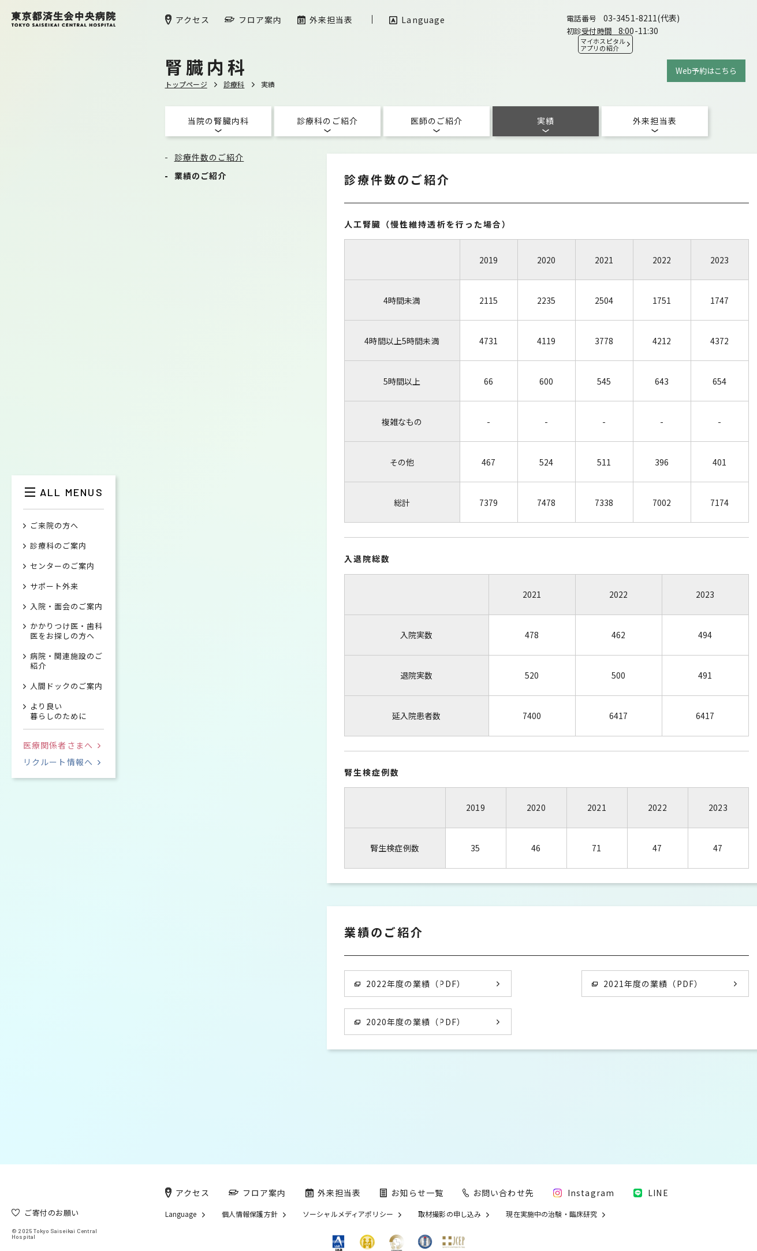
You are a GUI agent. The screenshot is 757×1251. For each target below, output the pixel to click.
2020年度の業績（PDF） (410, 1021)
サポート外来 (54, 586)
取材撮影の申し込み (449, 1214)
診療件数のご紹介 (209, 157)
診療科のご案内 (58, 546)
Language (181, 1214)
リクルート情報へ (61, 762)
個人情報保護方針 (250, 1214)
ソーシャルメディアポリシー (348, 1214)
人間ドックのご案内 (66, 686)
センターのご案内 (62, 566)
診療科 (234, 84)
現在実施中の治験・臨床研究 (551, 1214)
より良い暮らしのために (58, 711)
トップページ (186, 84)
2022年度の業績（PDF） (410, 983)
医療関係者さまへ (61, 745)
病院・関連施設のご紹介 (66, 661)
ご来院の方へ (54, 526)
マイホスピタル (602, 44)
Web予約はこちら (706, 70)
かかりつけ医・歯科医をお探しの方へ (66, 631)
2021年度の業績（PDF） (647, 983)
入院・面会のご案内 (66, 607)
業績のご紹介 (200, 175)
